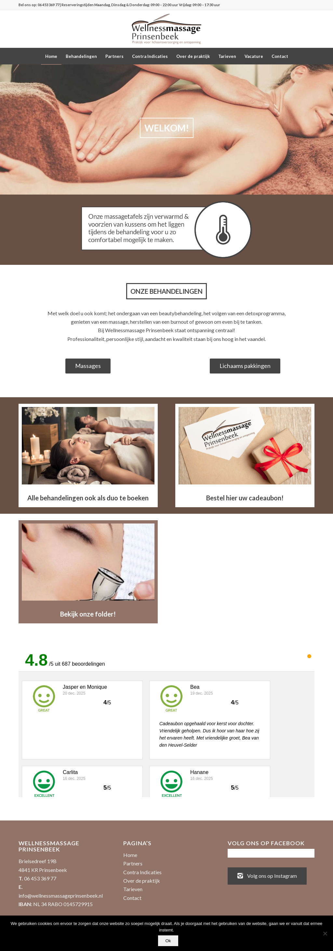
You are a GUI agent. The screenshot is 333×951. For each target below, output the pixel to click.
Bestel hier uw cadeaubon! (245, 498)
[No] (325, 933)
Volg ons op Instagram (267, 875)
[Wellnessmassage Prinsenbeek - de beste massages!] (166, 29)
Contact (132, 898)
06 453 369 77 (48, 5)
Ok (168, 940)
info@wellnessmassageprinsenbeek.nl (61, 895)
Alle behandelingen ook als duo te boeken (88, 498)
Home (130, 855)
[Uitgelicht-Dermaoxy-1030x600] (88, 562)
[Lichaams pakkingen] (245, 366)
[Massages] (88, 366)
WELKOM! (154, 127)
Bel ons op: (28, 5)
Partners (132, 863)
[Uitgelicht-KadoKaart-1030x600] (245, 445)
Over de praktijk (141, 880)
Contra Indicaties (142, 872)
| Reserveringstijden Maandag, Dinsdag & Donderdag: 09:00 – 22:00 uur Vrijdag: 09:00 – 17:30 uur (139, 5)
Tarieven (132, 889)
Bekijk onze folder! (88, 614)
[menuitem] (51, 56)
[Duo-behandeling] (88, 445)
